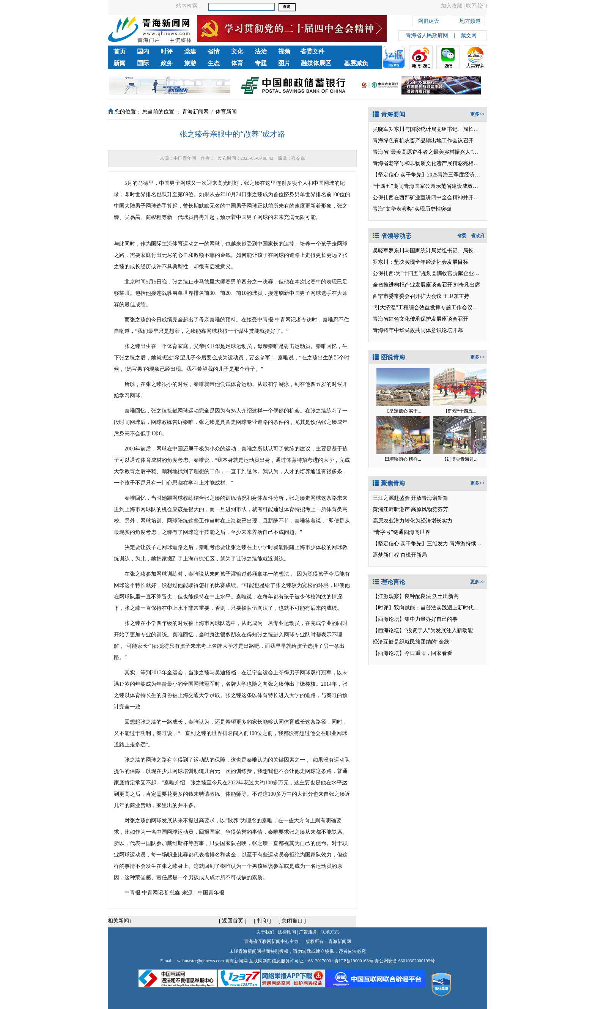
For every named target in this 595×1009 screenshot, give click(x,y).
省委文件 (312, 51)
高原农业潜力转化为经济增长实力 (412, 521)
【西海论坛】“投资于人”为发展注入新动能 (423, 630)
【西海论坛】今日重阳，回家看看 (412, 653)
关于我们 (265, 932)
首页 (119, 51)
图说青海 (389, 357)
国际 (143, 63)
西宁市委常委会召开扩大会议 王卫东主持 (421, 296)
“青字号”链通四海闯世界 (401, 532)
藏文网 (469, 35)
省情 (214, 51)
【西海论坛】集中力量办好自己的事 (415, 619)
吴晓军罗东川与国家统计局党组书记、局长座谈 (428, 250)
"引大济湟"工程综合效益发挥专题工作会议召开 (428, 307)
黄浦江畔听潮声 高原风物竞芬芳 (411, 509)
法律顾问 (287, 932)
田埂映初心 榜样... (403, 459)
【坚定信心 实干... (403, 411)
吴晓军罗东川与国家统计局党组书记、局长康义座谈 (434, 129)
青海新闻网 (195, 112)
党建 (190, 51)
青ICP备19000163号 (353, 960)
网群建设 (428, 20)
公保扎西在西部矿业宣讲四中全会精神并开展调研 (431, 197)
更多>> (477, 114)
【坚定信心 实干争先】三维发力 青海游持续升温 (430, 543)
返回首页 (232, 921)
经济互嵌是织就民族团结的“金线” (412, 642)
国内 (143, 51)
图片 (284, 63)
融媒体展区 (316, 63)
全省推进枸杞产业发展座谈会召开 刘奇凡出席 (426, 285)
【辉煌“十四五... (459, 411)
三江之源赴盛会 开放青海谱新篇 (411, 498)
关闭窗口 (292, 921)
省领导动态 (392, 236)
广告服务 (308, 932)
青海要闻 (389, 114)
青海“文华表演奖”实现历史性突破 (412, 209)
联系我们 (476, 6)
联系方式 (330, 932)
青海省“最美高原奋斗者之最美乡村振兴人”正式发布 (433, 152)
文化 (237, 51)
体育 (237, 63)
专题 (261, 63)
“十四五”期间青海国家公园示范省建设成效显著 (428, 186)
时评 (167, 51)
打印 (262, 921)
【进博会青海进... (459, 459)
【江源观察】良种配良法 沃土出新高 (416, 596)
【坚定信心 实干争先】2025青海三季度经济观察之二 (434, 175)
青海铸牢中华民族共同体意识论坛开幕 (418, 330)
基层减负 (356, 63)
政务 (167, 63)
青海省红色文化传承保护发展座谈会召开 (420, 319)
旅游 (190, 63)
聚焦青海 (389, 483)
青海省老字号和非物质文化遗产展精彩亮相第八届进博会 (439, 163)
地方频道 (470, 20)
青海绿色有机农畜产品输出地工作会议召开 (423, 140)
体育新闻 (226, 112)
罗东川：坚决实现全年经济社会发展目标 (420, 262)
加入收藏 (451, 6)
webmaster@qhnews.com (200, 960)
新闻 (119, 63)
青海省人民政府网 (427, 35)
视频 (284, 51)
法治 (261, 51)
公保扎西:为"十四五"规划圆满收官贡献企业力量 (429, 273)
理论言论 (389, 582)
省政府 (478, 235)
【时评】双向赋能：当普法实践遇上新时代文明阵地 (434, 608)
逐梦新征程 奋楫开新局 (400, 555)
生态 (214, 63)
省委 (461, 235)
